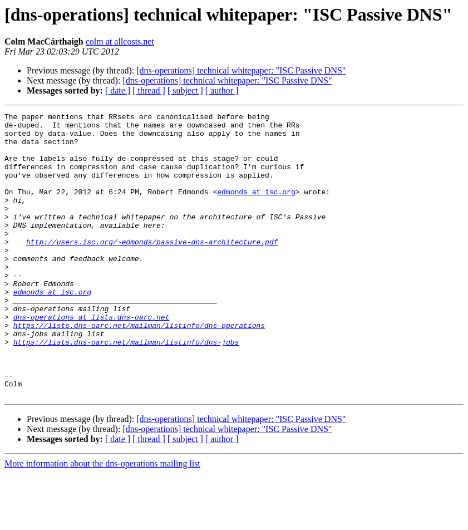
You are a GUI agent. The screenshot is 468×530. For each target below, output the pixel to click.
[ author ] (222, 90)
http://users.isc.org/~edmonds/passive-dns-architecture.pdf (152, 268)
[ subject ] (185, 90)
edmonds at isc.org (256, 208)
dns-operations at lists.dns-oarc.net (91, 359)
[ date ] (117, 90)
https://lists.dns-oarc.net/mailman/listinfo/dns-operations (139, 369)
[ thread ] (148, 90)
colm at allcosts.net (120, 41)
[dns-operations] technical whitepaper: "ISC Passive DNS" (241, 70)
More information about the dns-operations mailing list (102, 520)
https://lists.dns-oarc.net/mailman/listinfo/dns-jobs (126, 389)
